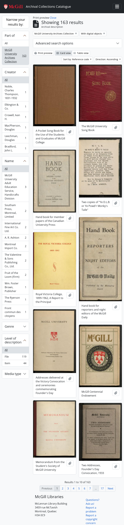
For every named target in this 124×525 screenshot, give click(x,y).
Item (15, 363)
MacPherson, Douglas (15, 127)
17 (102, 488)
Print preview (43, 53)
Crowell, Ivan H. (15, 117)
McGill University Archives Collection (15, 55)
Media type (13, 374)
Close (53, 17)
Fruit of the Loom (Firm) (15, 275)
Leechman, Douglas (15, 138)
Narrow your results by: (15, 22)
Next (110, 488)
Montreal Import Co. (15, 246)
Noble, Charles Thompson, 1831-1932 (15, 92)
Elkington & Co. (15, 106)
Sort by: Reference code (76, 59)
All (6, 43)
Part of (10, 35)
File (15, 357)
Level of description (13, 340)
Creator (10, 72)
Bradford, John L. (15, 148)
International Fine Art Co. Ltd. (15, 227)
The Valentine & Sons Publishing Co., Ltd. (15, 260)
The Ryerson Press (15, 299)
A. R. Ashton (15, 238)
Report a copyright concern (91, 519)
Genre (9, 326)
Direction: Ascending (107, 59)
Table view (80, 53)
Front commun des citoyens (15, 312)
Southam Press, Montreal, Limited (15, 210)
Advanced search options (54, 43)
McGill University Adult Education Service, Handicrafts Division (15, 187)
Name (9, 161)
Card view (64, 53)
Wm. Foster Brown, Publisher (15, 287)
